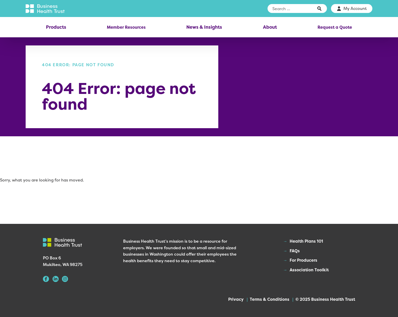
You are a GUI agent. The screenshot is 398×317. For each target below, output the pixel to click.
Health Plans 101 (306, 241)
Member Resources (126, 27)
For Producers (303, 260)
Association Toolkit (309, 270)
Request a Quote (335, 27)
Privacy (236, 299)
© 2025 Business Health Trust (325, 299)
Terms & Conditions (269, 299)
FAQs (295, 251)
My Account (355, 8)
